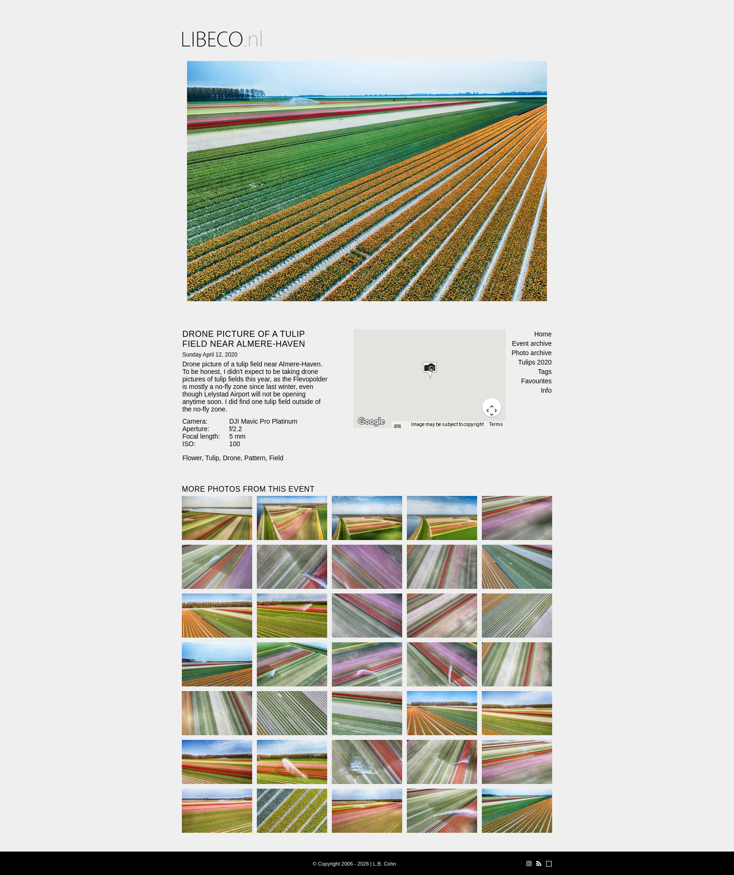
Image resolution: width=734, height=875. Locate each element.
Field (276, 458)
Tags (545, 371)
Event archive (532, 343)
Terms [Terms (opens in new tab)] (496, 424)
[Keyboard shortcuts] (399, 427)
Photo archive (531, 353)
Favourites (536, 381)
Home (543, 334)
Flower (192, 458)
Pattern (254, 458)
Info (546, 390)
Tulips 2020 (535, 362)
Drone (231, 458)
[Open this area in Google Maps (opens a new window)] (371, 422)
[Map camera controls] (491, 407)
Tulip (212, 458)
